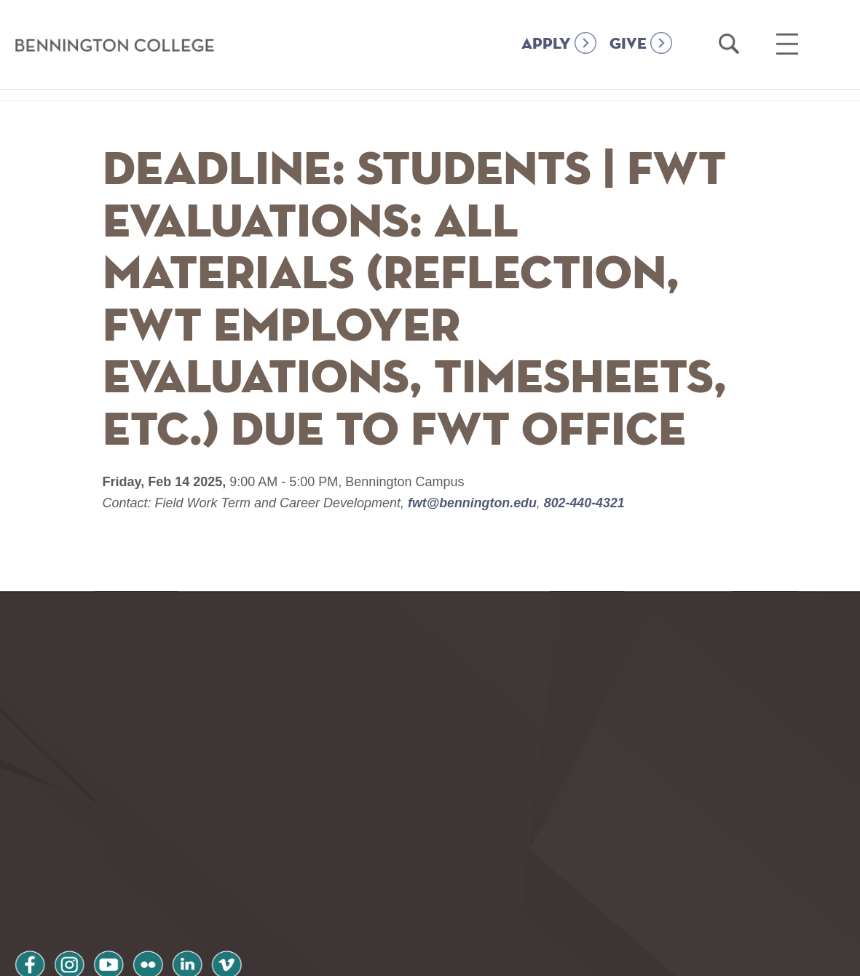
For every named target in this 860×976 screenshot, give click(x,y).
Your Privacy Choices (476, 957)
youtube (114, 860)
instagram (72, 860)
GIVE (628, 44)
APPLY (546, 44)
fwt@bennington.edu (473, 503)
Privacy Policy (66, 898)
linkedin (197, 860)
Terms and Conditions (210, 898)
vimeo (238, 860)
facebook (31, 860)
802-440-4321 (584, 503)
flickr (155, 860)
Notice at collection (339, 957)
